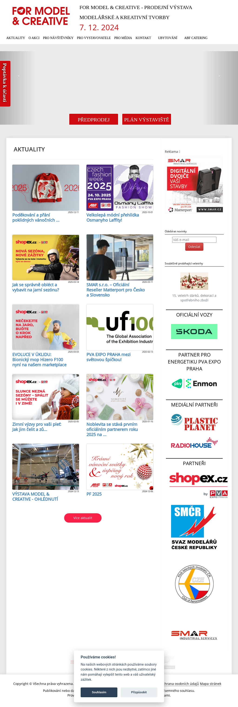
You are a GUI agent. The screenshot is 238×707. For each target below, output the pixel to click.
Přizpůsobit (139, 692)
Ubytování (167, 38)
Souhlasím (99, 692)
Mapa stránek (210, 683)
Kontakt (143, 38)
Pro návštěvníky (58, 38)
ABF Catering (196, 38)
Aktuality (15, 38)
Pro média (123, 38)
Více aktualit (82, 518)
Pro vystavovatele (94, 38)
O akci (34, 38)
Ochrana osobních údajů (179, 683)
